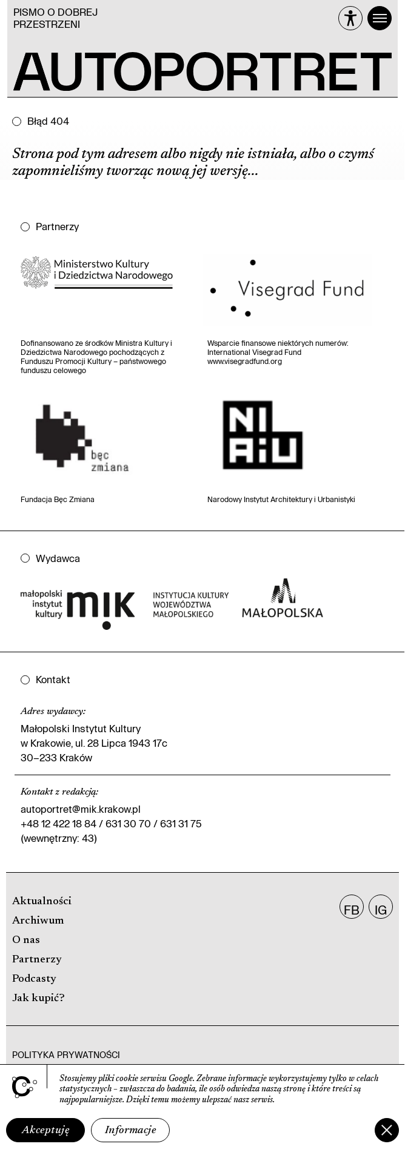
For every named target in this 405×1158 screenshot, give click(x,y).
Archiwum (38, 921)
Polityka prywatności (66, 1055)
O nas (26, 940)
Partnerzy (37, 960)
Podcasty (34, 979)
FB (352, 909)
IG (381, 909)
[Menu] (379, 18)
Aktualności (42, 901)
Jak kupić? (38, 998)
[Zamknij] (387, 1130)
